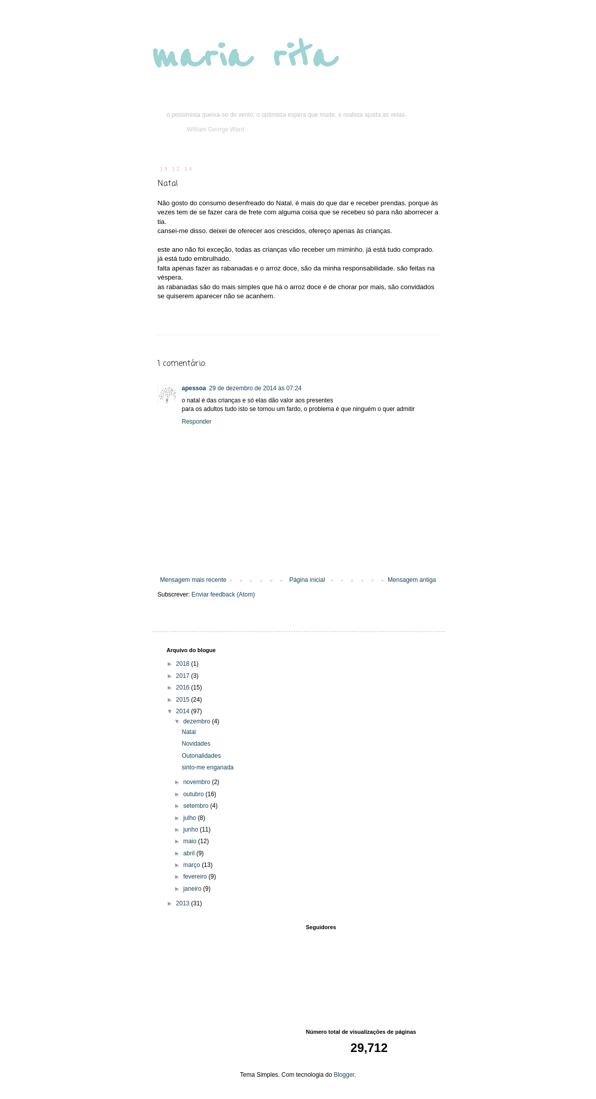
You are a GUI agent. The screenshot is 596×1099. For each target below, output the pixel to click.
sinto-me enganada (207, 767)
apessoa (194, 388)
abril (189, 853)
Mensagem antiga (412, 579)
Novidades (195, 743)
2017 (183, 675)
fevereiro (195, 876)
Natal (188, 732)
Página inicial (307, 579)
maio (190, 841)
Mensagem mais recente (193, 579)
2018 (183, 663)
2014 (183, 711)
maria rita (243, 56)
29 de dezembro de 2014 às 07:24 (255, 388)
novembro (197, 782)
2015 (183, 699)
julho (190, 817)
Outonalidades (200, 755)
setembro (196, 805)
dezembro (197, 721)
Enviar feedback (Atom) (223, 594)
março (192, 864)
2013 (183, 903)
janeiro (193, 888)
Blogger (344, 1074)
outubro (194, 794)
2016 (183, 687)
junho (191, 829)
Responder (197, 421)
